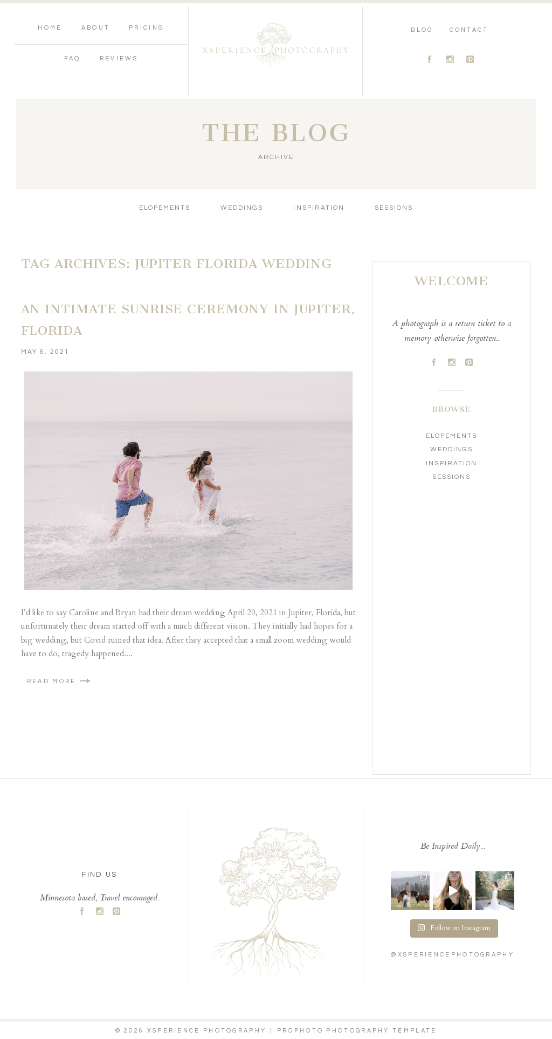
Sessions (394, 207)
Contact (469, 30)
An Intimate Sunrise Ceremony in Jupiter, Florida (188, 319)
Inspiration (318, 207)
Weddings (241, 207)
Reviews (119, 58)
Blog (422, 30)
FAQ (72, 58)
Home (50, 28)
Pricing (146, 28)
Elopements (164, 207)
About (96, 28)
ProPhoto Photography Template (357, 1031)
